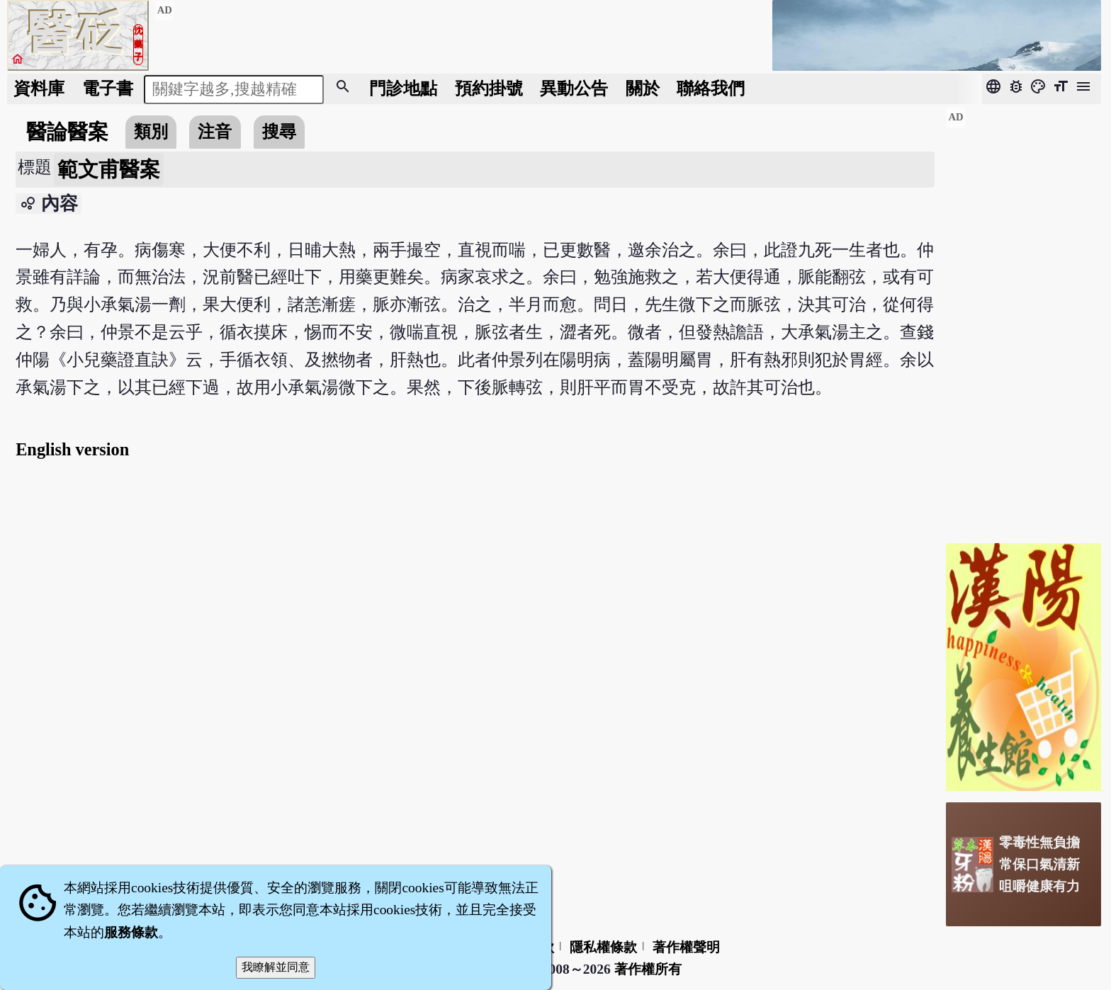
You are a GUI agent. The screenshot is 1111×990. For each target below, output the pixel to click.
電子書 (107, 88)
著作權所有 (648, 969)
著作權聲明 (686, 947)
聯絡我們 (711, 88)
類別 (151, 131)
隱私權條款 (603, 947)
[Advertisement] (1023, 319)
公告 (574, 88)
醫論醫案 (67, 131)
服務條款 (131, 932)
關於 (643, 88)
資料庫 (38, 88)
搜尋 (279, 131)
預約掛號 (489, 88)
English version (72, 449)
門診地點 (403, 88)
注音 (215, 131)
